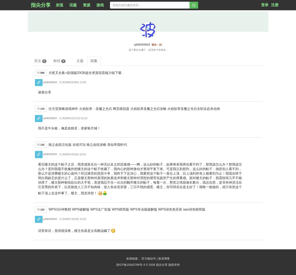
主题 (79, 61)
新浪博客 (164, 258)
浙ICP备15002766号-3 (130, 264)
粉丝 (59, 61)
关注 (40, 61)
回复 (93, 61)
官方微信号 (149, 258)
